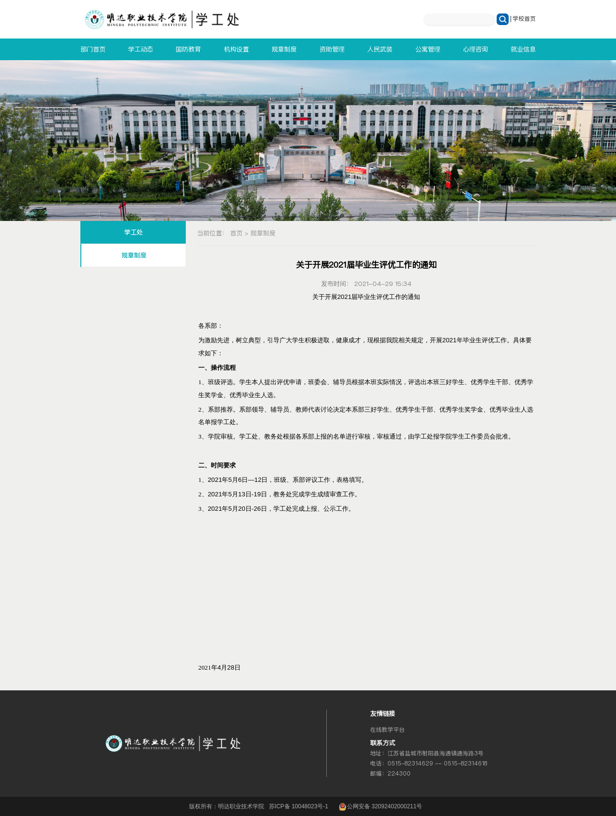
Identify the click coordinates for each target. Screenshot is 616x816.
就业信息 (523, 49)
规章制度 (283, 49)
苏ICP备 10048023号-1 (298, 806)
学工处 (133, 232)
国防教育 (188, 49)
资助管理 (332, 49)
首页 (236, 233)
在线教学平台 (387, 729)
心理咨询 (475, 49)
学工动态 (140, 49)
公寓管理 (427, 49)
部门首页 (92, 49)
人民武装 (379, 49)
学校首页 (524, 18)
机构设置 (236, 49)
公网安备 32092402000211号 (380, 806)
